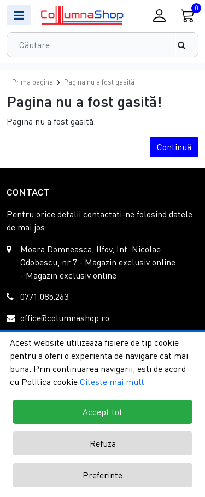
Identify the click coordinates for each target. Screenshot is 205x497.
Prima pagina (32, 82)
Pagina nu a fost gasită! (100, 82)
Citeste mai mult (112, 381)
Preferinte (102, 475)
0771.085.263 (44, 296)
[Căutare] (187, 45)
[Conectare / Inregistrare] (159, 15)
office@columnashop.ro (64, 317)
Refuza (103, 443)
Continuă (174, 146)
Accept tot (102, 411)
